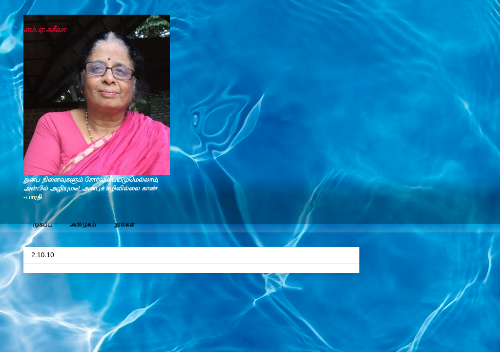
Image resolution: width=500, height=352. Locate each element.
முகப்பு (42, 224)
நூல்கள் (124, 224)
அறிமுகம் (83, 224)
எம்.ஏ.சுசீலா (44, 29)
